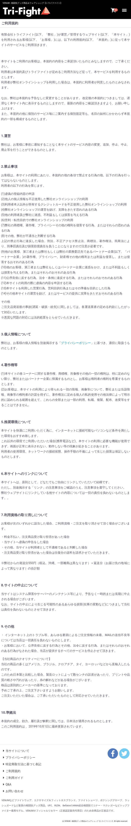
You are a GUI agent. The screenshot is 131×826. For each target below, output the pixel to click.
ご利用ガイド (14, 778)
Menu (124, 9)
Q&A (8, 784)
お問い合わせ (14, 791)
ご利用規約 (13, 771)
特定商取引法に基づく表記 (23, 764)
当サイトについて (17, 751)
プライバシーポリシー (76, 343)
